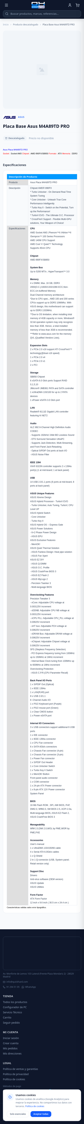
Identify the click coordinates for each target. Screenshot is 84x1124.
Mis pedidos (10, 1048)
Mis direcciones (12, 1053)
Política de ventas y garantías (20, 1069)
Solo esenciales (18, 1114)
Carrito (7, 1017)
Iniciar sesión (11, 1038)
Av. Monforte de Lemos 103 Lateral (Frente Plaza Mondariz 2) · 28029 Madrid (38, 975)
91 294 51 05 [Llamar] (11, 987)
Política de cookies (14, 1079)
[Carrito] (77, 5)
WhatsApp (29, 987)
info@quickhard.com (15, 981)
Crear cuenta (10, 1043)
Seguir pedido (11, 1022)
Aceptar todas (41, 1114)
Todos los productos (15, 1002)
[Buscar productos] (42, 13)
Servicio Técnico (12, 1012)
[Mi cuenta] (69, 5)
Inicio (6, 24)
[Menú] (6, 5)
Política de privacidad (16, 1074)
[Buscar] (7, 13)
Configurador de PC (15, 1007)
